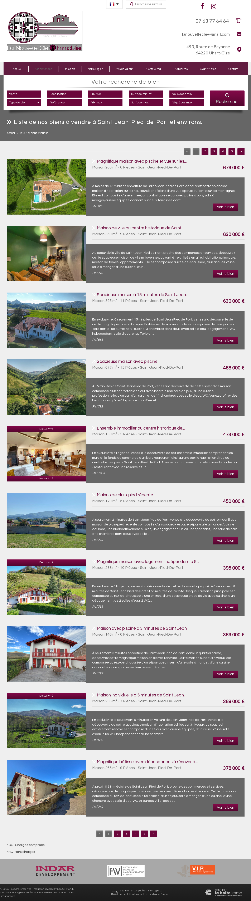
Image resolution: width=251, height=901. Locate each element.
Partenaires (49, 892)
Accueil (17, 69)
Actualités (181, 69)
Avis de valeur (124, 69)
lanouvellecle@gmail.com (206, 33)
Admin (61, 892)
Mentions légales (15, 892)
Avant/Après (208, 69)
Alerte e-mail (154, 69)
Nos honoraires (33, 892)
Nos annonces (43, 69)
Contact (233, 69)
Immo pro (69, 69)
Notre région (95, 69)
